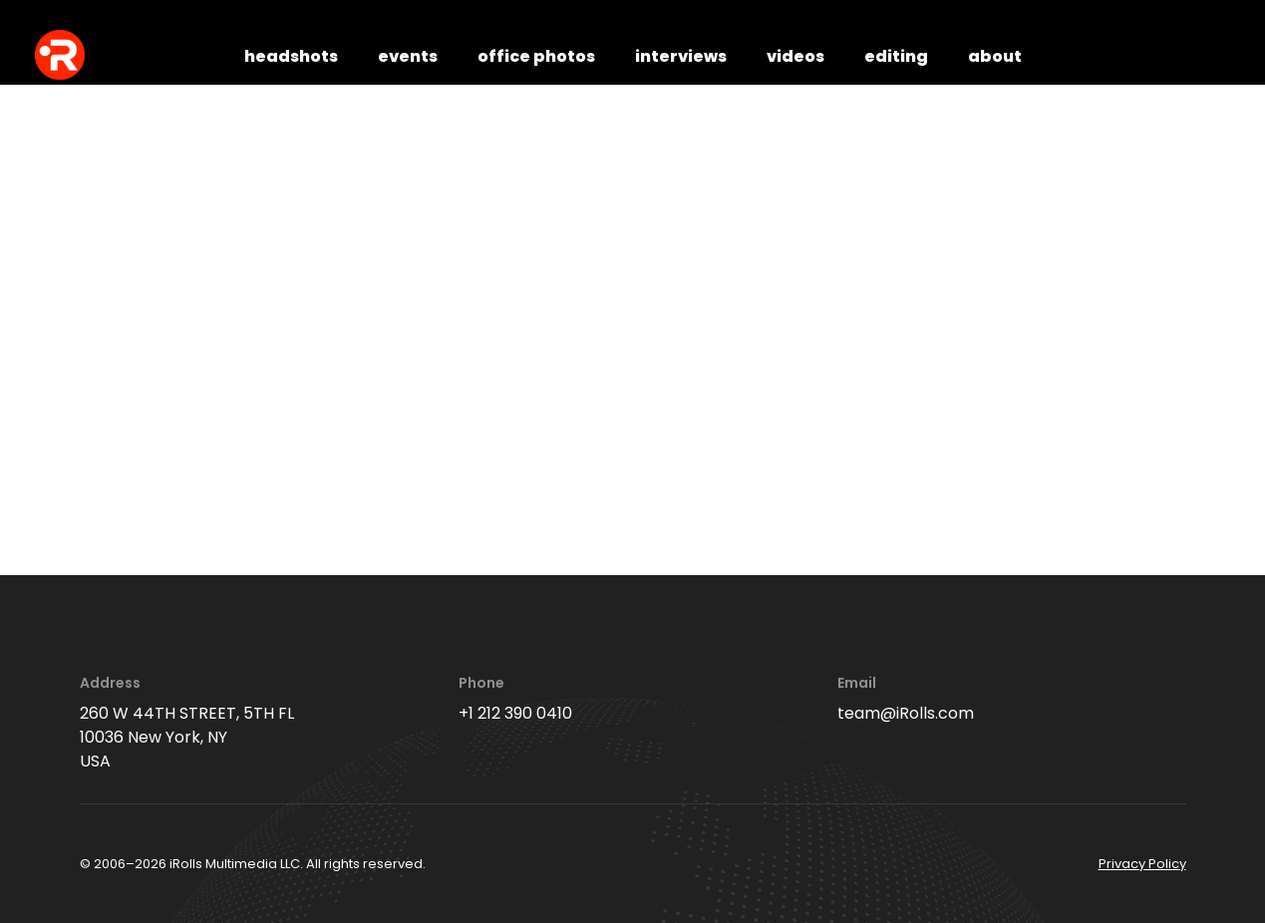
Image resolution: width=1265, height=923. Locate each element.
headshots (291, 56)
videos (795, 56)
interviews (681, 56)
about (995, 56)
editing (896, 56)
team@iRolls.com (905, 713)
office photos (536, 56)
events (408, 56)
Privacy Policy (1142, 863)
